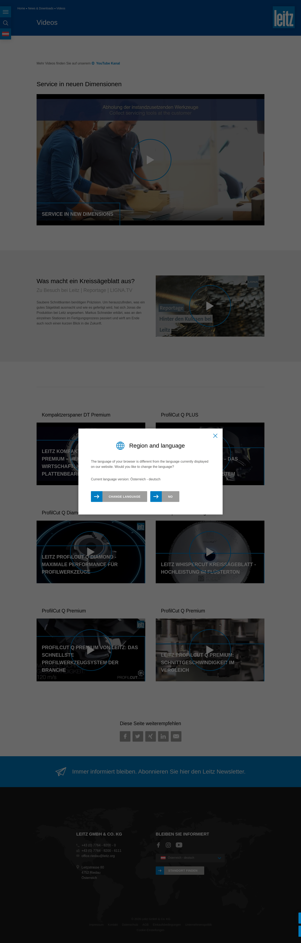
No (170, 496)
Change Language (124, 496)
